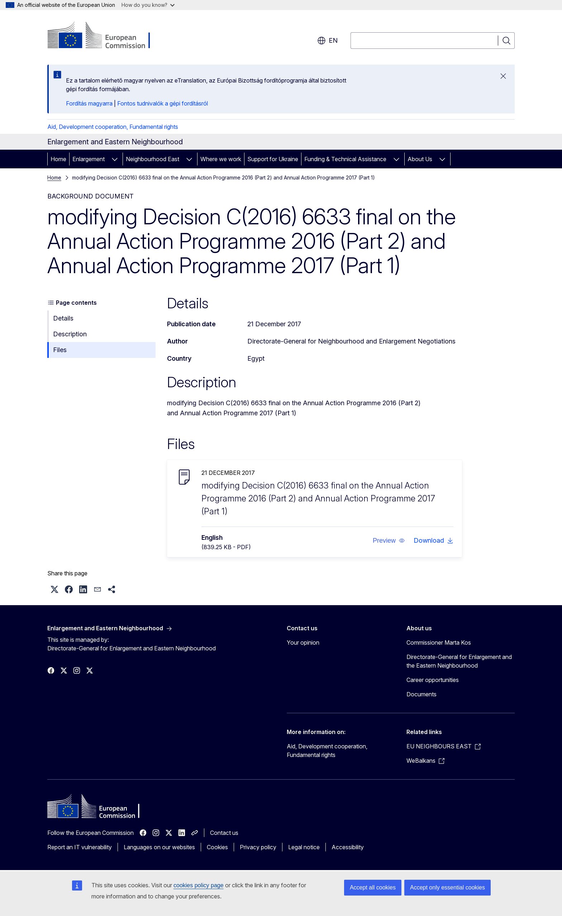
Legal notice (304, 847)
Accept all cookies (373, 887)
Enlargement (88, 159)
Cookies (217, 847)
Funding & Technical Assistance (345, 159)
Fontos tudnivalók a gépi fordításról (162, 103)
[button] (389, 541)
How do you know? (148, 5)
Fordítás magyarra (89, 103)
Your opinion (303, 642)
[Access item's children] (115, 159)
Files (60, 350)
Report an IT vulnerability (79, 847)
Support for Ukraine (272, 159)
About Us (420, 159)
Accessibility (348, 847)
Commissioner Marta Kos (438, 642)
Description (70, 334)
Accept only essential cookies (447, 887)
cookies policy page (198, 885)
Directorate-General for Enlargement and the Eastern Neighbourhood (459, 661)
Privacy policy (258, 847)
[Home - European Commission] (105, 36)
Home (58, 159)
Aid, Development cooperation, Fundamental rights (112, 126)
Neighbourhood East (152, 159)
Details (63, 318)
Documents (421, 694)
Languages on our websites (159, 847)
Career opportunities (432, 679)
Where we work (220, 159)
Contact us (224, 832)
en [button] (327, 40)
